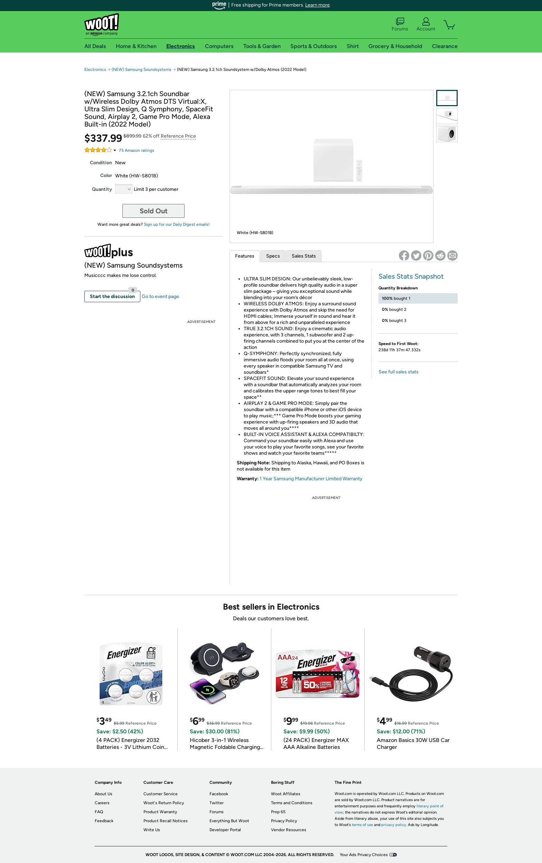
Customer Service (160, 793)
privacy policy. (394, 825)
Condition (101, 163)
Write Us (151, 829)
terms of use (362, 825)
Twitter (216, 802)
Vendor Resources (288, 829)
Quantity (102, 189)
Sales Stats (304, 256)
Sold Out (154, 211)
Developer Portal (225, 829)
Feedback (104, 820)
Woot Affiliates (285, 793)
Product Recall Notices (165, 820)
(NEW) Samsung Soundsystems (141, 69)
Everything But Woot (229, 820)
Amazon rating (136, 150)
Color (106, 175)
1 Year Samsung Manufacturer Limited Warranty (311, 479)
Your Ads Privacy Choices (364, 854)
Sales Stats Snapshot (411, 276)
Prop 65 (278, 811)
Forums (400, 24)
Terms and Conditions (291, 802)
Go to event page (160, 296)
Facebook (218, 793)
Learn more (317, 5)
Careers (102, 802)
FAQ (99, 811)
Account (426, 24)
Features (244, 256)
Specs (273, 256)
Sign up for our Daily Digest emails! (177, 224)
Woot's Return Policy (163, 802)
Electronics (95, 69)
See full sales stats (399, 372)
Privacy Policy (284, 820)
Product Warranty (160, 811)
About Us (103, 793)
